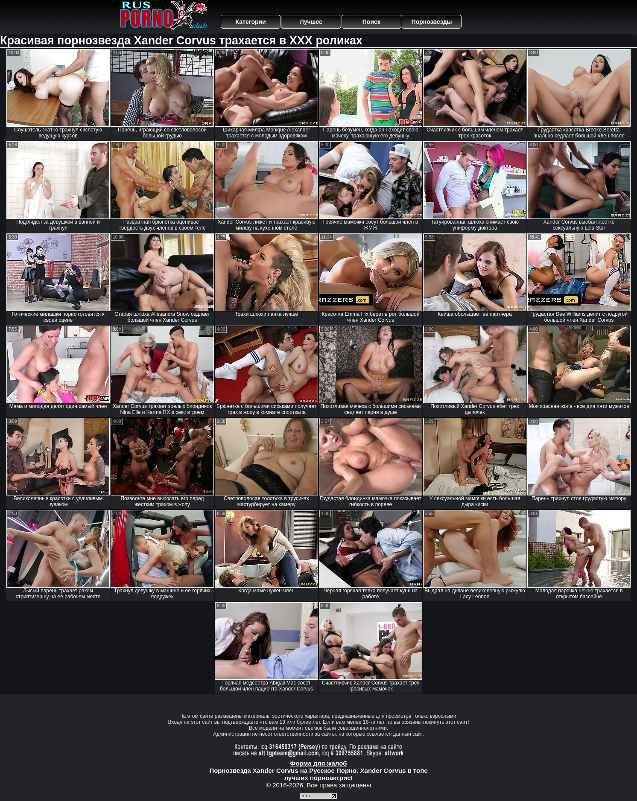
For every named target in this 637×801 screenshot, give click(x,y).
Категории (251, 21)
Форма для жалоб (318, 763)
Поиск (371, 21)
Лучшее (311, 21)
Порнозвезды (432, 21)
